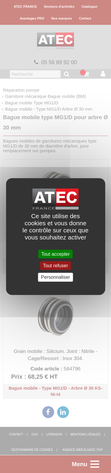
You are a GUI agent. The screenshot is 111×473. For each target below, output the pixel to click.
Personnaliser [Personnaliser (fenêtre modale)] (55, 277)
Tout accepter (55, 254)
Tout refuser (55, 265)
